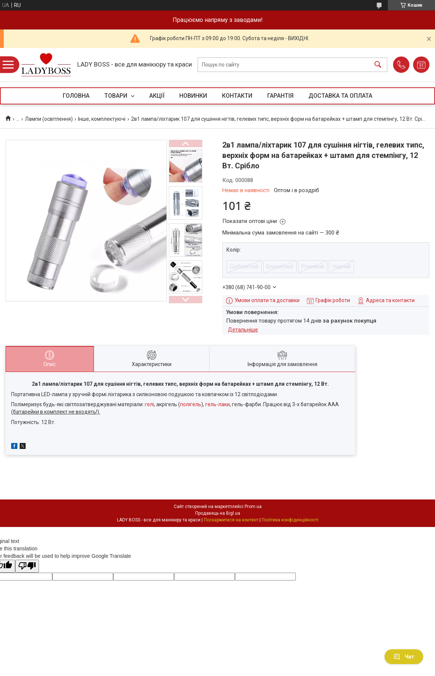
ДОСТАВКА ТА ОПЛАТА (340, 95)
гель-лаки (217, 404)
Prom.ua (253, 506)
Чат (403, 656)
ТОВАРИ (116, 95)
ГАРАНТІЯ (280, 95)
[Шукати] (378, 65)
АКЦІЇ (156, 95)
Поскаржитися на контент (231, 520)
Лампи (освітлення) (49, 119)
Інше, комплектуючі (101, 119)
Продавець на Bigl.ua (217, 513)
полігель (190, 404)
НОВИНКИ (193, 95)
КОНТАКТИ (237, 95)
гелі (149, 404)
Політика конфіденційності (290, 520)
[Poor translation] (27, 566)
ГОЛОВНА (76, 95)
